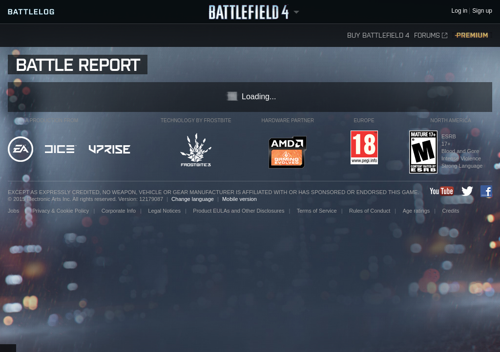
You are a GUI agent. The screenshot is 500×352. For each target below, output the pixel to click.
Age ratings (416, 211)
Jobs (14, 211)
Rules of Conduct (369, 211)
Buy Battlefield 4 (378, 35)
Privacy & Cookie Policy (60, 211)
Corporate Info (119, 211)
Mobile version (239, 199)
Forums (430, 35)
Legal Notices (164, 211)
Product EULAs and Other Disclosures (238, 211)
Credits (450, 211)
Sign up (482, 11)
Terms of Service (317, 211)
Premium (472, 35)
